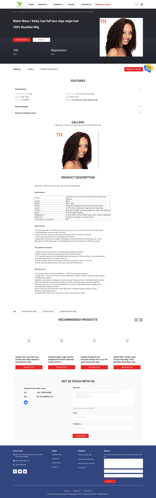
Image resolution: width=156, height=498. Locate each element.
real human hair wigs (29, 311)
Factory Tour (55, 459)
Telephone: (77, 424)
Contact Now (81, 436)
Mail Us (41, 40)
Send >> (110, 481)
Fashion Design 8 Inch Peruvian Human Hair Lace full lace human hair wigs (94, 359)
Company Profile (57, 454)
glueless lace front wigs (68, 311)
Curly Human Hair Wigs (84, 455)
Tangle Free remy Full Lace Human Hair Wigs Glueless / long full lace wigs (27, 359)
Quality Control (56, 463)
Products (22, 12)
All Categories (82, 467)
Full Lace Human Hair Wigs (36, 12)
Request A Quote (133, 69)
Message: (76, 387)
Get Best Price (21, 40)
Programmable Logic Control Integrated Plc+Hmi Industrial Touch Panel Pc (61, 359)
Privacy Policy (88, 491)
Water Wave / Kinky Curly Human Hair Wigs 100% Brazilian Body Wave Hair (125, 359)
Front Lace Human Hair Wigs (86, 463)
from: (75, 413)
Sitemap (66, 491)
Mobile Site (76, 491)
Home (15, 12)
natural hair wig (48, 311)
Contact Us (55, 467)
